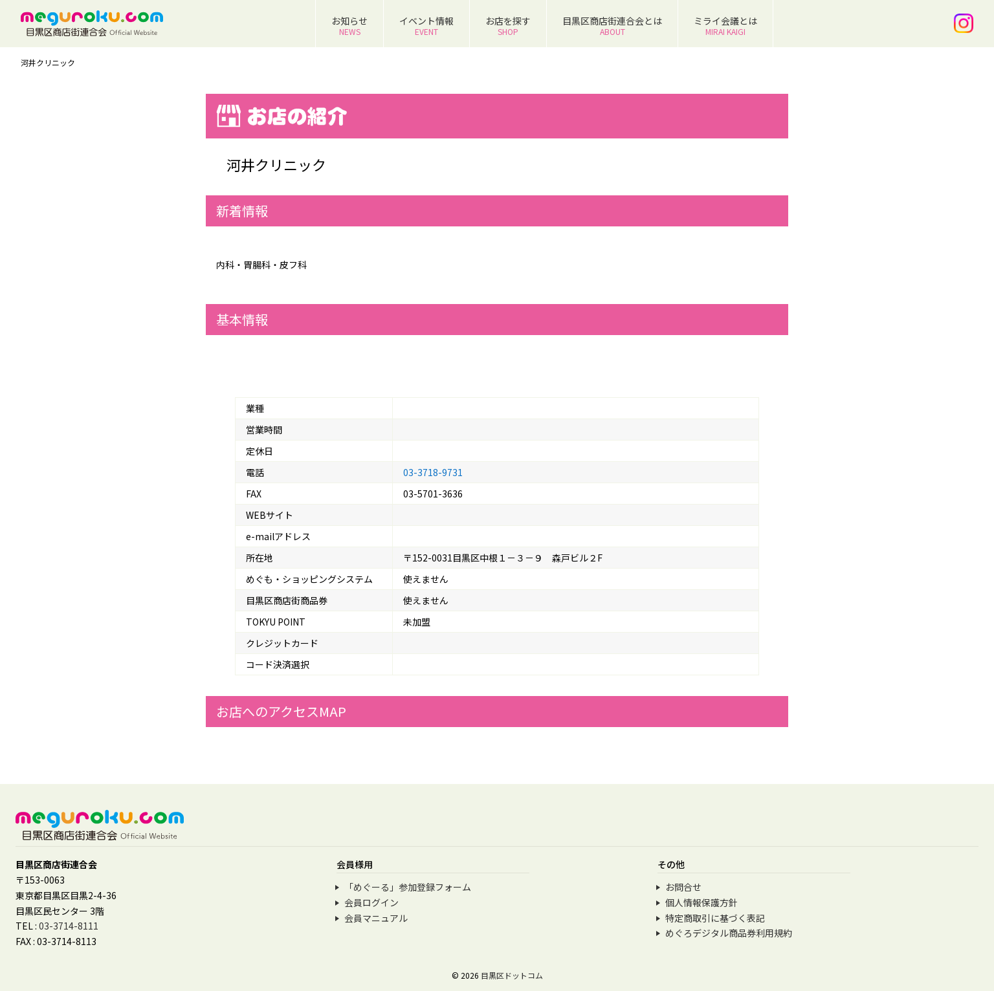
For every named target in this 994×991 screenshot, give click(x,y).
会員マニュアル (376, 917)
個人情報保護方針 (701, 902)
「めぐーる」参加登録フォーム (407, 886)
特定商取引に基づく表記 (715, 917)
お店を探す (508, 25)
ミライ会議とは (725, 25)
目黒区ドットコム (512, 975)
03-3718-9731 (433, 472)
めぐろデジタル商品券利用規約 (728, 932)
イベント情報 (426, 25)
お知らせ (349, 25)
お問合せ (683, 886)
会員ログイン (371, 902)
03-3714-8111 (68, 925)
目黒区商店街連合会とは (612, 25)
